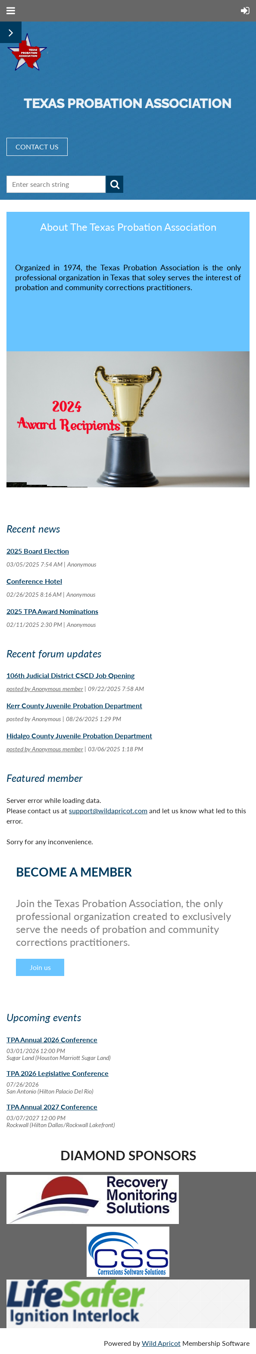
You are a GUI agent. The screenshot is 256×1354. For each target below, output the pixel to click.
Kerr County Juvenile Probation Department (74, 705)
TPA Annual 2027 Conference (51, 1107)
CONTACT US (37, 147)
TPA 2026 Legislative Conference (57, 1073)
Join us (40, 967)
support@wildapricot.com (108, 810)
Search (114, 184)
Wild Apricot (161, 1343)
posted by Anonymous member (44, 688)
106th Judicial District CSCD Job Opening (70, 675)
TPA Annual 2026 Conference (51, 1039)
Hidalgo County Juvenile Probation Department (79, 735)
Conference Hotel (34, 581)
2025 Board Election (37, 551)
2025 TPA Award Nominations (52, 611)
